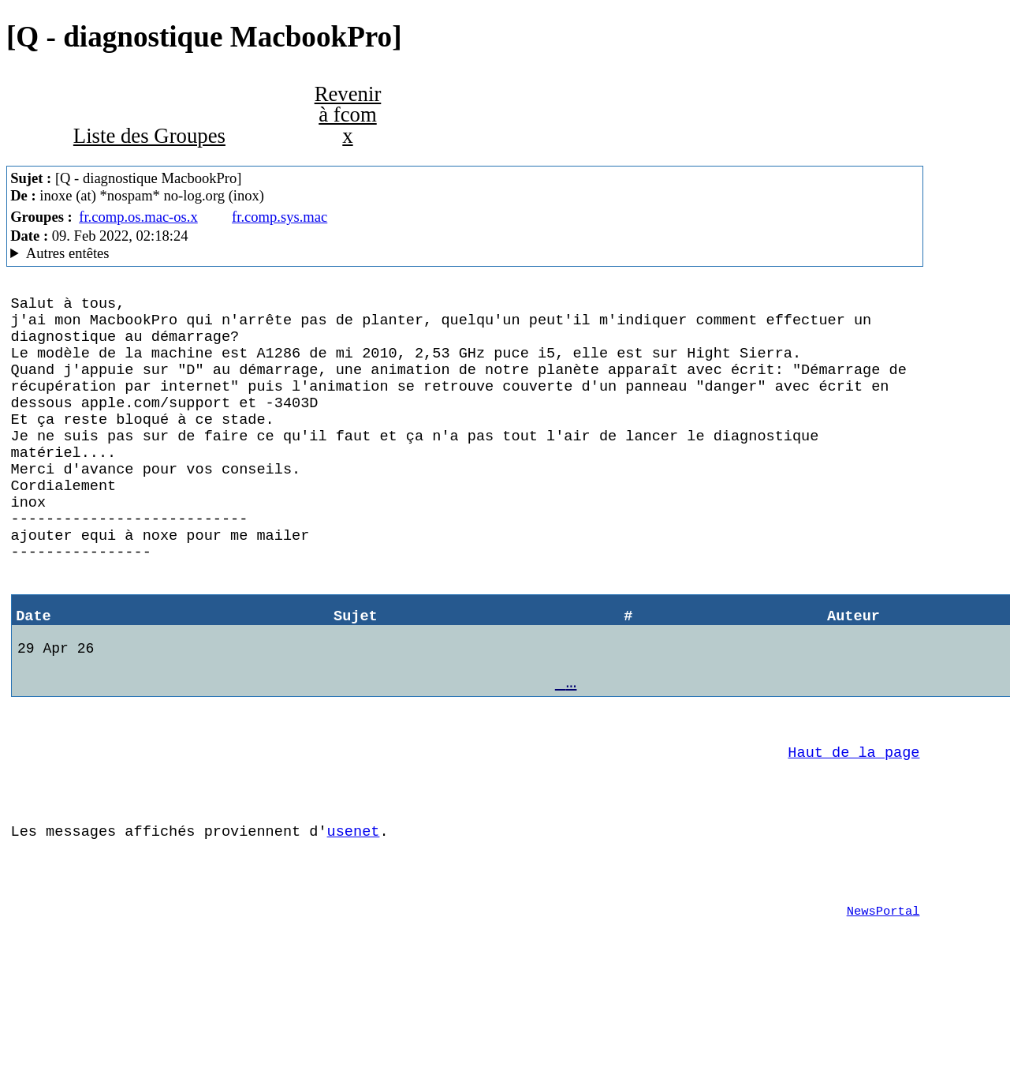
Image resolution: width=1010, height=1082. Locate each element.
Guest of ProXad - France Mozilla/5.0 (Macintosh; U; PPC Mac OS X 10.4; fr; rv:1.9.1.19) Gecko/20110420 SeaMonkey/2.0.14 (464, 253)
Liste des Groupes (149, 136)
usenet (353, 914)
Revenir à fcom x (348, 115)
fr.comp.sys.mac (279, 216)
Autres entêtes (68, 253)
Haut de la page (853, 826)
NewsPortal (883, 1004)
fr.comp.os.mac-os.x (138, 216)
